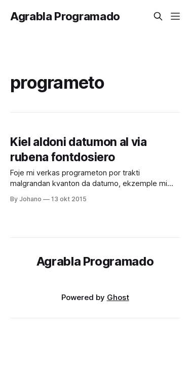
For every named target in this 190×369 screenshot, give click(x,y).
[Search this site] (158, 16)
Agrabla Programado (65, 16)
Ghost (118, 297)
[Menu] (175, 16)
